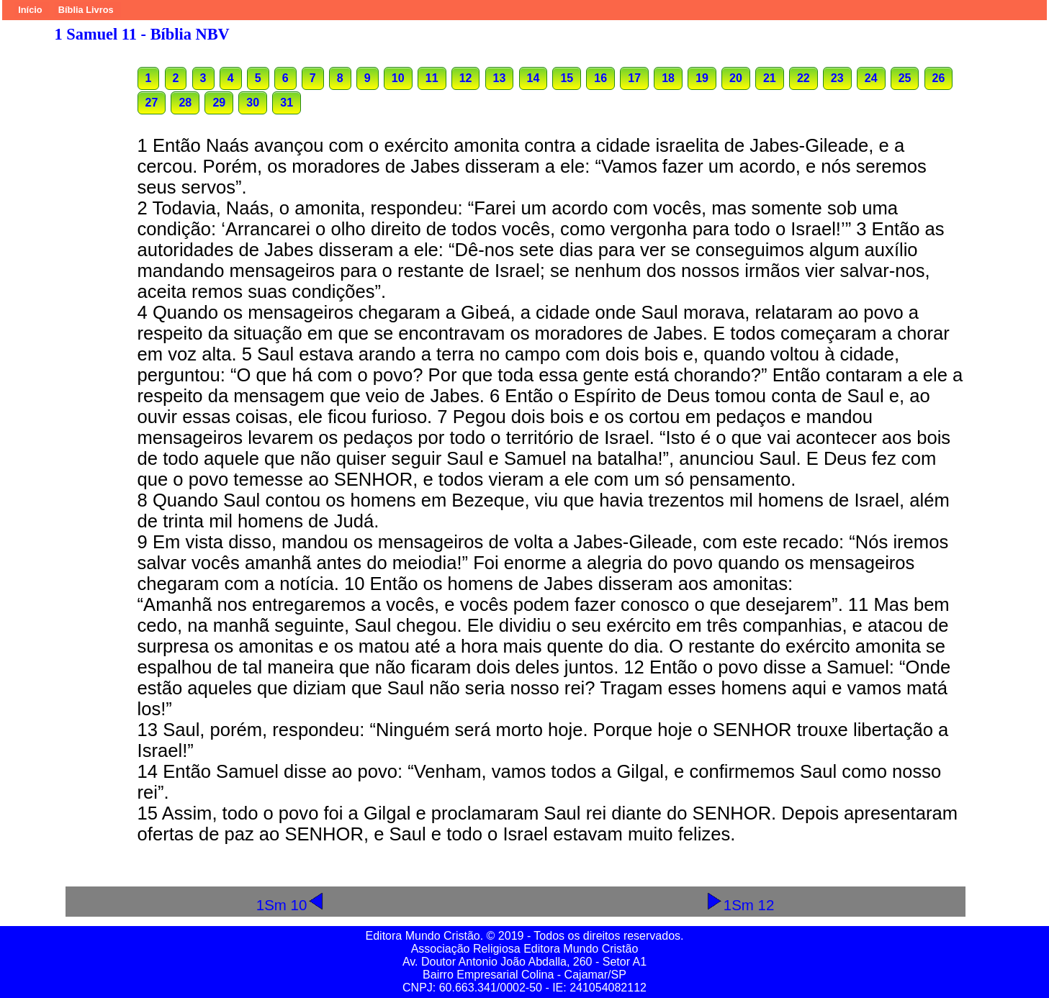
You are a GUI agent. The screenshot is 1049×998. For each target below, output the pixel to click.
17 (634, 78)
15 (566, 78)
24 (871, 78)
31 (286, 102)
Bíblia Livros (86, 9)
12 (465, 78)
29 (218, 102)
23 (837, 78)
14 (533, 78)
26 (938, 78)
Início (30, 9)
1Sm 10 (290, 905)
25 (905, 78)
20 (735, 78)
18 (668, 78)
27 (151, 102)
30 (252, 102)
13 (499, 78)
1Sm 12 (740, 905)
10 (398, 78)
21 (769, 78)
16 (600, 78)
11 (432, 78)
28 (185, 102)
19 (701, 78)
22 (803, 78)
